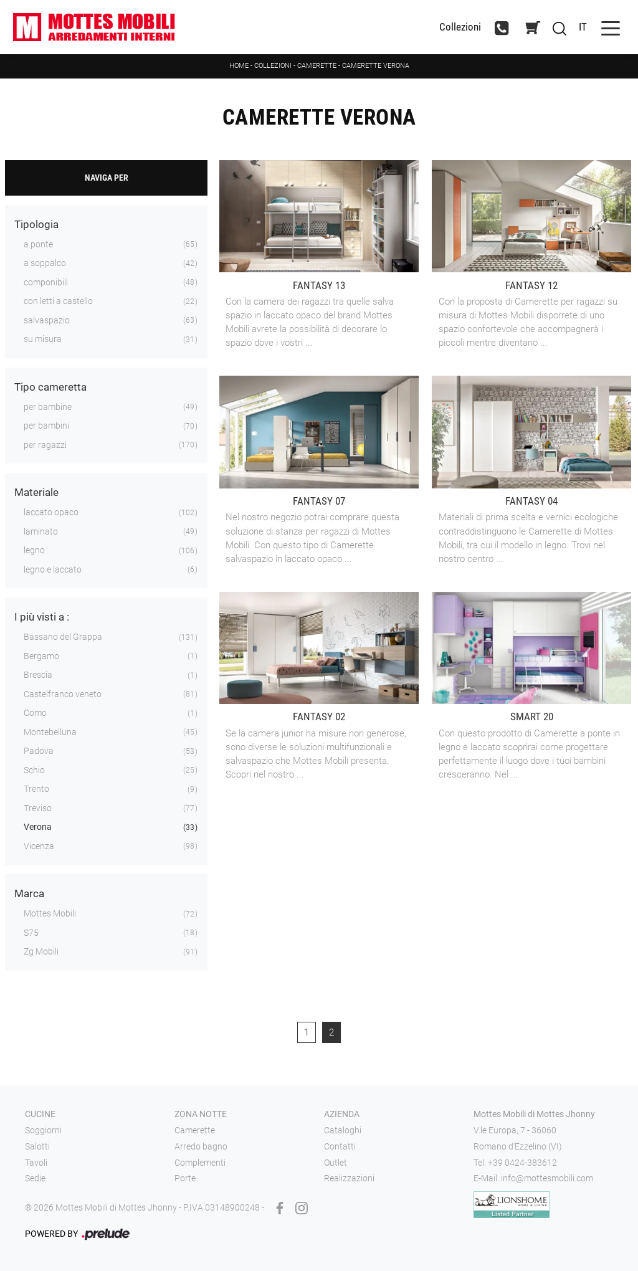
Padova (39, 751)
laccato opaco (51, 512)
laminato (41, 531)
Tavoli (36, 1163)
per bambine (48, 407)
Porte (185, 1178)
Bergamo (41, 656)
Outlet (335, 1163)
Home (239, 66)
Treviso (38, 808)
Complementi (200, 1163)
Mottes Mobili (50, 913)
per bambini (46, 426)
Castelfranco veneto (63, 694)
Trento (36, 789)
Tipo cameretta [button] (50, 387)
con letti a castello (58, 301)
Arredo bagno (200, 1146)
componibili (46, 282)
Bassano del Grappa (63, 637)
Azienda (341, 1114)
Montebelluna (50, 732)
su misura (43, 339)
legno (34, 550)
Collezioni (273, 66)
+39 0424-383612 (522, 1163)
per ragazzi (45, 445)
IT (583, 27)
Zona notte (200, 1114)
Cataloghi (342, 1130)
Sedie (35, 1178)
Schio (34, 770)
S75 (31, 933)
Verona (38, 827)
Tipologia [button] (36, 224)
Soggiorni (43, 1130)
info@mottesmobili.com (547, 1178)
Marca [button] (29, 893)
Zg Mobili (41, 951)
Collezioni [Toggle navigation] (460, 27)
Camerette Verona (375, 66)
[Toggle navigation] (610, 27)
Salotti (37, 1146)
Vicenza (39, 846)
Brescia (38, 675)
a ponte (38, 244)
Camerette (316, 66)
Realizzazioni (349, 1178)
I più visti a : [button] (41, 617)
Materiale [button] (36, 492)
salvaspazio (47, 320)
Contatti (340, 1146)
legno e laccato (53, 569)
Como (35, 713)
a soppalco (45, 263)
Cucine (40, 1114)
